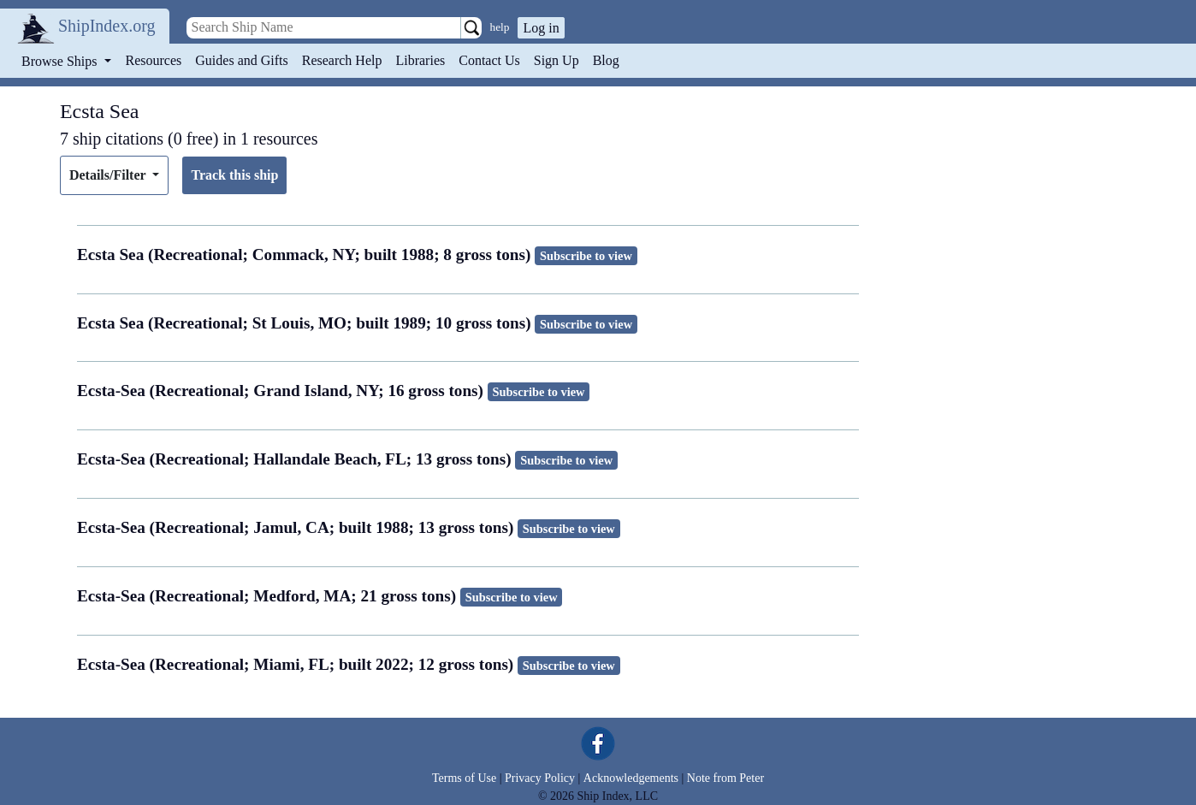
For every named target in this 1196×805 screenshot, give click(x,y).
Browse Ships (60, 61)
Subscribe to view (586, 256)
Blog (606, 60)
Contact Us (489, 60)
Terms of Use (464, 778)
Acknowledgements (630, 778)
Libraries (420, 60)
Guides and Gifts (241, 60)
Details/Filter (109, 175)
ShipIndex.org (107, 25)
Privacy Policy (540, 778)
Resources (154, 60)
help (500, 27)
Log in (541, 28)
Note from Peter (725, 778)
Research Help (342, 60)
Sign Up (556, 60)
